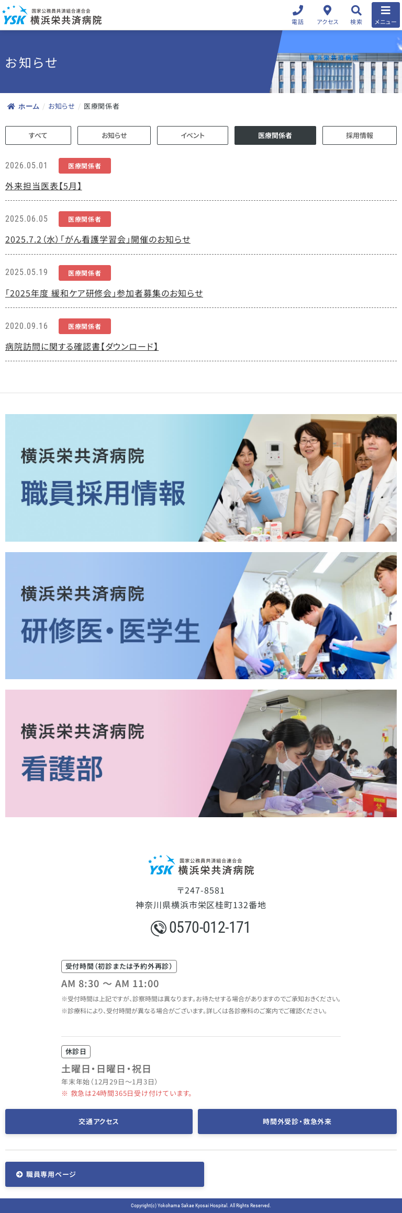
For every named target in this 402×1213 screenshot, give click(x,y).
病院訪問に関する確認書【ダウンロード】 (82, 346)
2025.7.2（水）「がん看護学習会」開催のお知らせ (98, 239)
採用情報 (359, 135)
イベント (193, 135)
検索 (356, 21)
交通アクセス (99, 1121)
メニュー (386, 21)
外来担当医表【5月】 (43, 185)
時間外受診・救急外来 (297, 1121)
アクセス (328, 21)
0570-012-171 (201, 927)
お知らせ (61, 106)
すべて (38, 135)
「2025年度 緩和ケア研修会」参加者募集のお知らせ (104, 293)
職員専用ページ (51, 1174)
